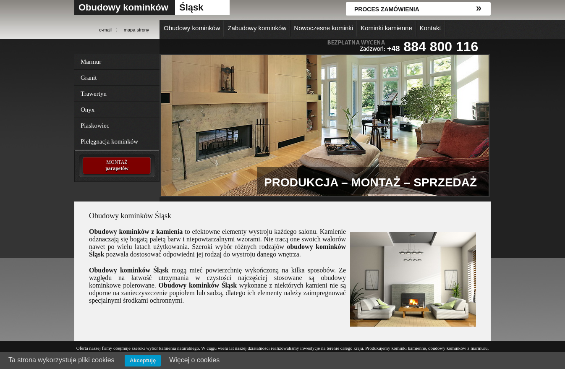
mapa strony (136, 29)
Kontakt (430, 27)
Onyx (87, 109)
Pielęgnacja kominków (109, 141)
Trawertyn (94, 93)
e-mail (105, 29)
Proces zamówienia (386, 9)
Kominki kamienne (386, 27)
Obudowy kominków (123, 7)
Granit (89, 77)
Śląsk (191, 7)
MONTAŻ (117, 165)
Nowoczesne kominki (323, 27)
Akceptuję (143, 360)
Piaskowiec (95, 125)
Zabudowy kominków (257, 27)
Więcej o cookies (194, 360)
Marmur (91, 61)
